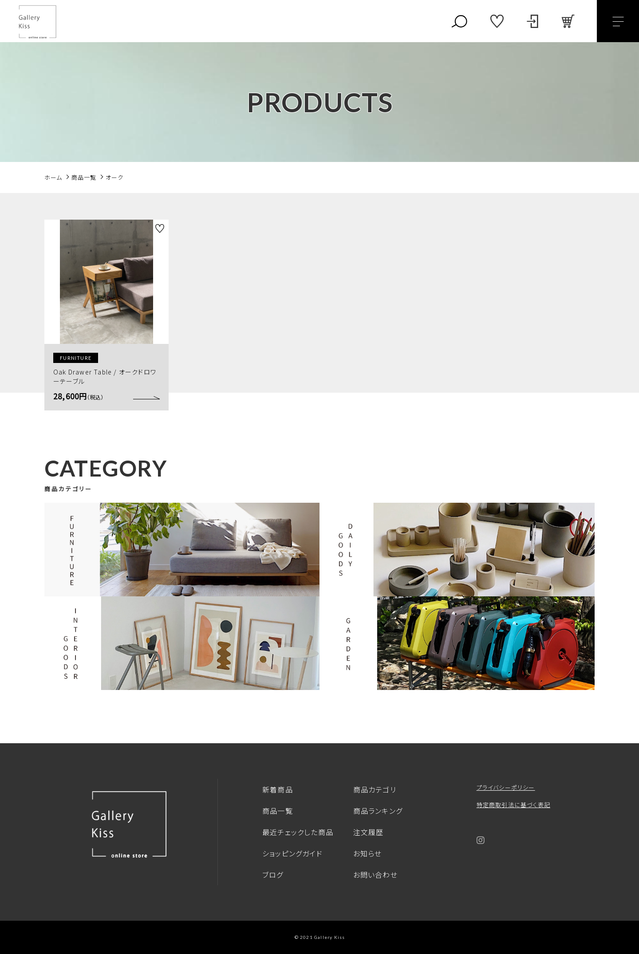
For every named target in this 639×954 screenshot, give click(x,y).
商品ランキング (377, 810)
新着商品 (277, 789)
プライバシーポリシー (506, 787)
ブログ (273, 874)
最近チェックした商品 (297, 832)
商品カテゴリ (374, 789)
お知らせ (367, 853)
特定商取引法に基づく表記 (513, 804)
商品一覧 (277, 810)
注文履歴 (368, 832)
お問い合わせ (375, 874)
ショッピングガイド (292, 853)
